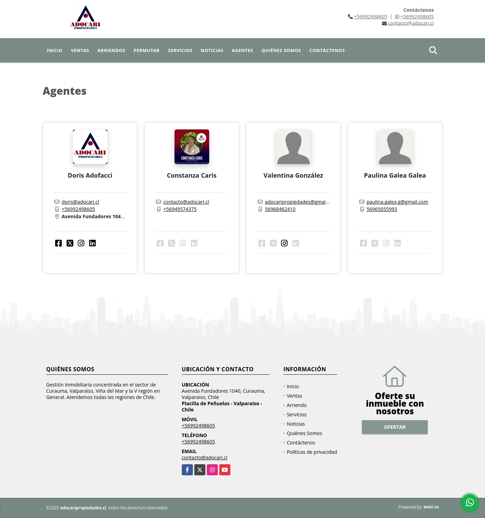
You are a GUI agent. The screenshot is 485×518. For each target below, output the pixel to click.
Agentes (242, 50)
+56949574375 (180, 209)
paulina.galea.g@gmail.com (397, 201)
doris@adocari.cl (80, 201)
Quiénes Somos (281, 50)
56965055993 (382, 209)
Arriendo (297, 405)
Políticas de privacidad (312, 452)
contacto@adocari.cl (186, 201)
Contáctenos (327, 50)
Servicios (180, 50)
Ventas (80, 50)
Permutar (147, 50)
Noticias (212, 50)
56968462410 (280, 209)
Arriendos (111, 50)
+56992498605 (370, 16)
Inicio (54, 50)
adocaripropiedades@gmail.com (301, 201)
